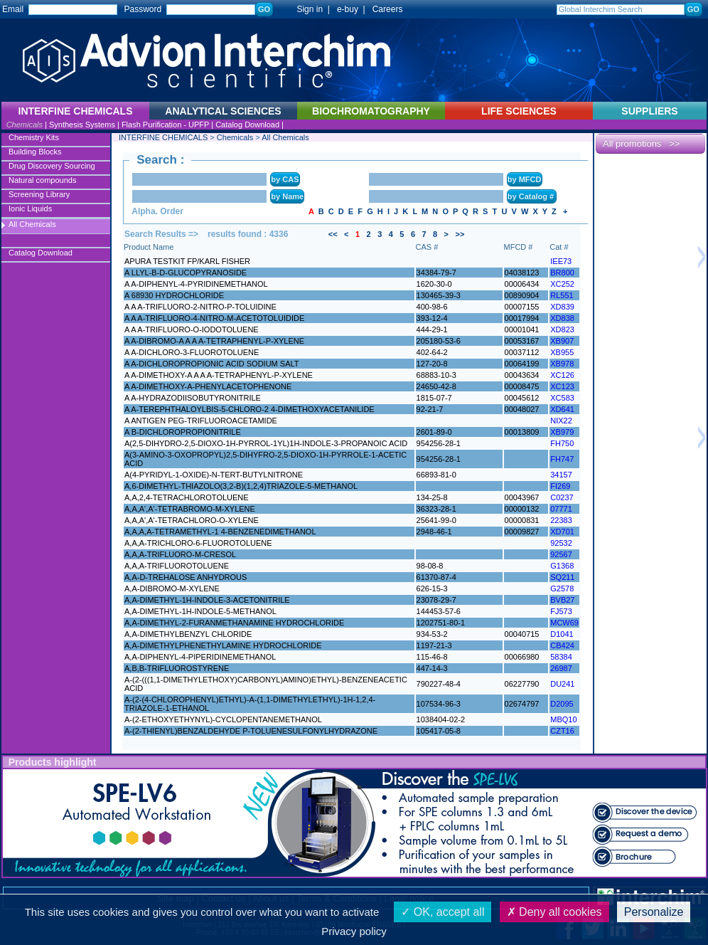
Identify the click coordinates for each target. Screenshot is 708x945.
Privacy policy (354, 931)
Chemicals (24, 124)
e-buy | (353, 9)
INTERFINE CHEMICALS (163, 137)
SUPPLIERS (649, 111)
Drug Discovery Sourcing (52, 166)
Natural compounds (42, 180)
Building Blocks (35, 151)
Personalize (654, 912)
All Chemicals (32, 224)
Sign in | (306, 9)
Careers (387, 9)
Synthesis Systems (82, 124)
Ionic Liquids (30, 208)
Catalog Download (247, 124)
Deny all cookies (554, 912)
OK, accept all (442, 912)
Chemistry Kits (34, 137)
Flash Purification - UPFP (165, 124)
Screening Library (39, 194)
